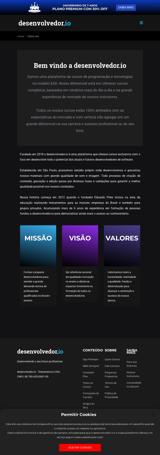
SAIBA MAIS (126, 7)
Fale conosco (112, 366)
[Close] (153, 414)
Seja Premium (90, 359)
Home (20, 36)
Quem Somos (112, 359)
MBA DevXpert (91, 366)
